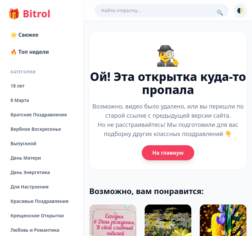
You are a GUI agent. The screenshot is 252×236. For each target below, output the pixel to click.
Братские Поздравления (38, 114)
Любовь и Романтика (34, 230)
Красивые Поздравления (39, 201)
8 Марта (19, 100)
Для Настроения (29, 187)
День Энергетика (30, 172)
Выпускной (23, 143)
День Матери (25, 158)
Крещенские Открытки (37, 215)
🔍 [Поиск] (220, 12)
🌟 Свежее (24, 34)
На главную (167, 152)
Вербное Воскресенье (35, 129)
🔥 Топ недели (29, 51)
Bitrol (29, 14)
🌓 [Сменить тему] (240, 10)
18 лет (17, 86)
